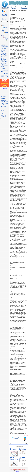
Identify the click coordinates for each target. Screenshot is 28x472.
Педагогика (2, 34)
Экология (2, 41)
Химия (7, 39)
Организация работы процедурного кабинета (4, 56)
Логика (3, 30)
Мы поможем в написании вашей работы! (20, 469)
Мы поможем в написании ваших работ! (4, 88)
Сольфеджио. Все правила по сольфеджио (4, 113)
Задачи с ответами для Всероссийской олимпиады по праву (4, 76)
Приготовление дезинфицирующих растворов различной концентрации (4, 47)
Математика (5, 31)
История (3, 29)
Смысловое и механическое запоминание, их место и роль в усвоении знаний (4, 60)
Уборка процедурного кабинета (3, 110)
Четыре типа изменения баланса (4, 73)
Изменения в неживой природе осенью (4, 107)
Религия (3, 35)
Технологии (4, 36)
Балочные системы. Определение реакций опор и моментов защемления (4, 116)
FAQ (2, 18)
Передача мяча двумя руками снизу (22, 449)
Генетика (4, 26)
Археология (3, 25)
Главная (11, 1)
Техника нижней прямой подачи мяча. (4, 51)
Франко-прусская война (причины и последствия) (4, 54)
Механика (6, 33)
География (5, 27)
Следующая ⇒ (16, 438)
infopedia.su (11, 470)
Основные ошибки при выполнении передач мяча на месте (22, 458)
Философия (6, 38)
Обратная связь (3, 17)
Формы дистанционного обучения (13, 449)
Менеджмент (6, 32)
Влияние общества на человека (4, 94)
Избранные (15, 1)
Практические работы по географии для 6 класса (5, 101)
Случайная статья (4, 14)
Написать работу (4, 19)
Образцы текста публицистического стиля (4, 71)
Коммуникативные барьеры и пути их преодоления (4, 64)
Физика (5, 37)
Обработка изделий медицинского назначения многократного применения (4, 67)
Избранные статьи (4, 13)
